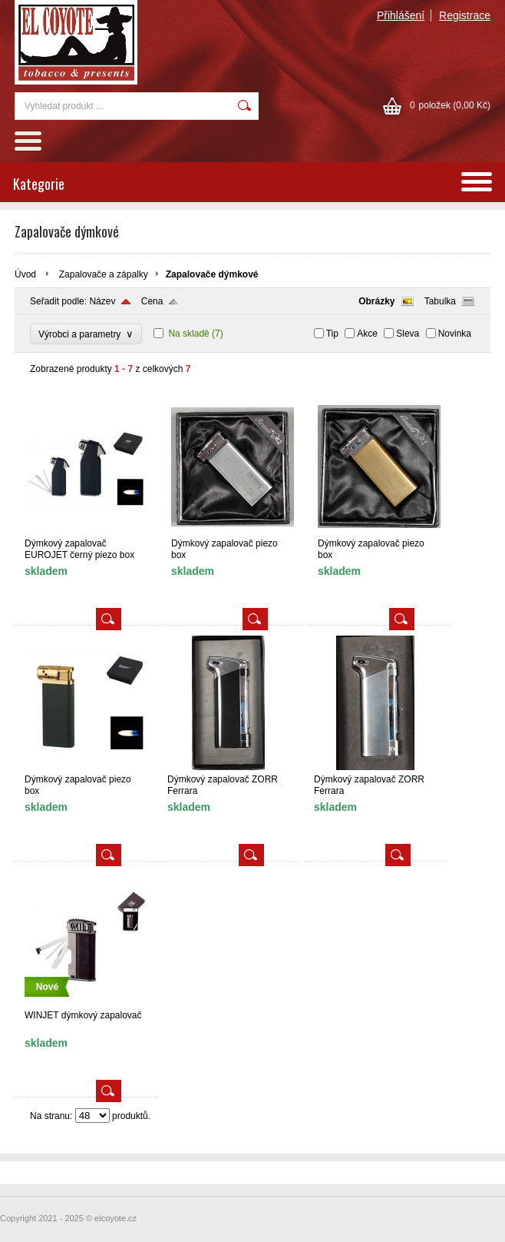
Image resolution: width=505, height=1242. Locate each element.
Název (102, 301)
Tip (332, 333)
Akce (367, 333)
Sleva (407, 333)
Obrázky (376, 301)
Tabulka (440, 301)
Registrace (464, 15)
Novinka (454, 333)
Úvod (25, 274)
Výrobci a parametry (86, 334)
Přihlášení (400, 15)
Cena (152, 301)
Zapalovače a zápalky (103, 274)
